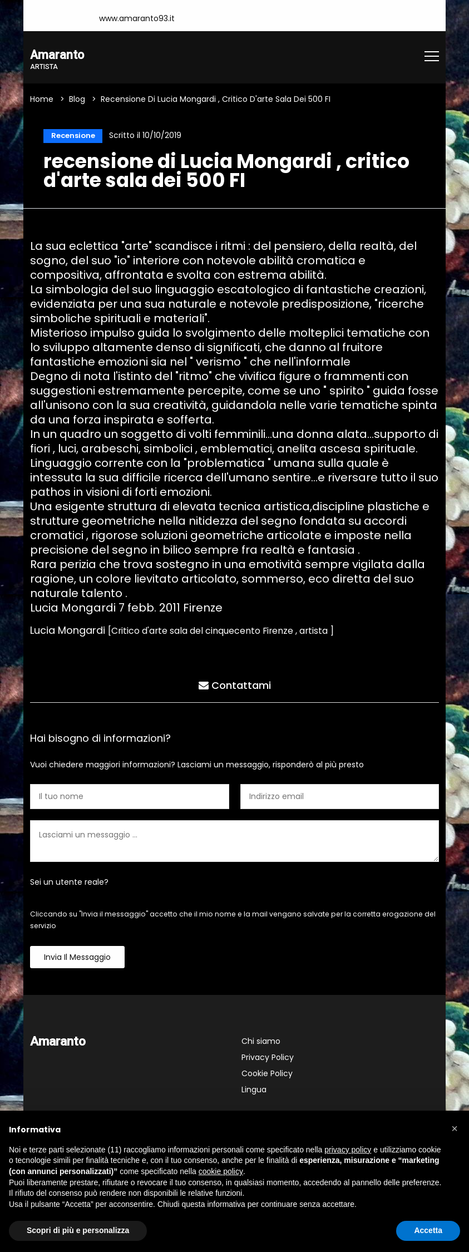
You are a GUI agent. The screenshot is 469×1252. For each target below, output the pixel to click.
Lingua (253, 1091)
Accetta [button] (428, 1230)
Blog (77, 100)
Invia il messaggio (77, 959)
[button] (454, 1128)
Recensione (71, 136)
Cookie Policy (267, 1075)
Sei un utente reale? (69, 884)
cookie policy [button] (221, 1171)
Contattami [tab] (235, 686)
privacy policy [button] (347, 1149)
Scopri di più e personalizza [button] (78, 1230)
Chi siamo (260, 1043)
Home (41, 100)
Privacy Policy (267, 1059)
